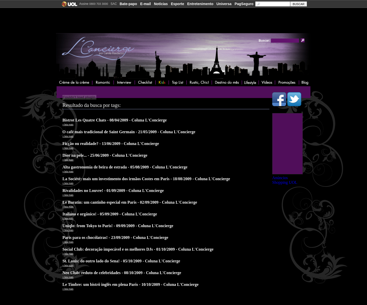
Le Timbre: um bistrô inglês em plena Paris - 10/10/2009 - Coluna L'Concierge (130, 284)
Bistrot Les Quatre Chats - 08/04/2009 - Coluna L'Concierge (114, 120)
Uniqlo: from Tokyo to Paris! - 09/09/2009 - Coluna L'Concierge (117, 226)
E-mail (145, 4)
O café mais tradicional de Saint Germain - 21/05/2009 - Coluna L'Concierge (128, 132)
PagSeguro (243, 4)
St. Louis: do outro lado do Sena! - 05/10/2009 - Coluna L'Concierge (121, 261)
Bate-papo (128, 4)
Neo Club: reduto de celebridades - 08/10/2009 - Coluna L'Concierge (121, 273)
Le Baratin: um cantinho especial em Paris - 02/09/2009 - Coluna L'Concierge (129, 202)
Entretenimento (200, 4)
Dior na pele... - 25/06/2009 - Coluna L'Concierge (104, 155)
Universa (223, 4)
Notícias (161, 4)
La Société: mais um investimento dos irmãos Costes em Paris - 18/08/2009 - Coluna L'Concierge (146, 179)
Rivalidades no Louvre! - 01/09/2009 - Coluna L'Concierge (113, 190)
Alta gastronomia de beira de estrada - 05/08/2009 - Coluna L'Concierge (124, 167)
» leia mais (67, 124)
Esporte (177, 4)
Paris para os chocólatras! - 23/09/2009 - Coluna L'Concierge (115, 237)
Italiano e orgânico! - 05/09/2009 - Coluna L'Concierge (109, 214)
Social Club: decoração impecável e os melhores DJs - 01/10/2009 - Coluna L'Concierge (138, 249)
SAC (114, 4)
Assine (93, 4)
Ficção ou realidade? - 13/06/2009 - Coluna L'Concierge (110, 143)
